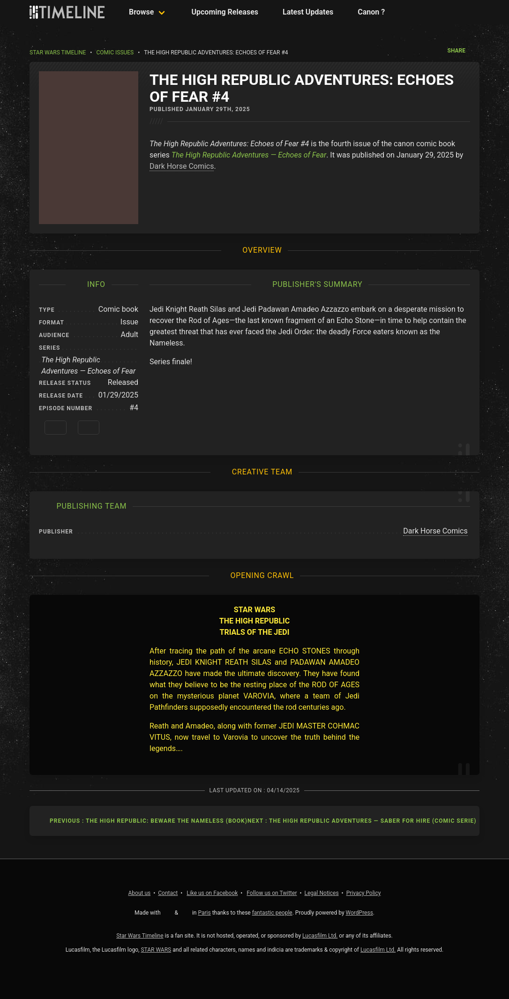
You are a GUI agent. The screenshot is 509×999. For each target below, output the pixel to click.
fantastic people (272, 912)
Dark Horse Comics (182, 166)
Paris (204, 912)
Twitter (272, 893)
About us (139, 893)
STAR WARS (156, 949)
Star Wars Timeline (58, 52)
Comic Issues (115, 52)
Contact (168, 893)
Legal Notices (322, 893)
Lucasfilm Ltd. (319, 935)
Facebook (212, 893)
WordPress (359, 912)
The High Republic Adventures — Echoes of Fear (249, 154)
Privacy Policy (363, 893)
